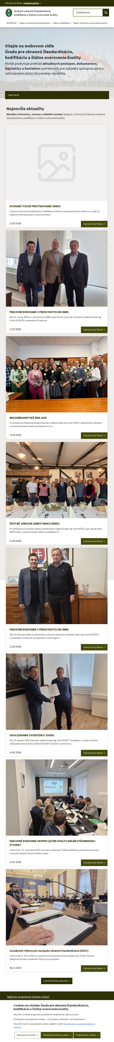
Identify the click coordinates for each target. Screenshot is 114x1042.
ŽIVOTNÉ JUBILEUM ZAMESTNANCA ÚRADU (37, 524)
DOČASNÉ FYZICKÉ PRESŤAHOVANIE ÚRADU (38, 206)
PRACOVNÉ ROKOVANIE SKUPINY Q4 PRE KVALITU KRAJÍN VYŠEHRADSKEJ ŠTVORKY (47, 844)
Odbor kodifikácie (61, 23)
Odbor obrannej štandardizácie (35, 23)
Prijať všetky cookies (86, 1036)
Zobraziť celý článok (93, 224)
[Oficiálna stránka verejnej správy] (32, 3)
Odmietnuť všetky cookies (56, 1036)
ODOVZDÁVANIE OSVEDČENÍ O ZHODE (34, 736)
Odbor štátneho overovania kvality (90, 23)
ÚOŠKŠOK (12, 23)
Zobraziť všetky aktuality (55, 982)
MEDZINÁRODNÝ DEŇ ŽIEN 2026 (30, 418)
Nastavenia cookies (26, 1036)
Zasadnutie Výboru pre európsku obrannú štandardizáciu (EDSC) (51, 953)
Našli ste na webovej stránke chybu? (28, 999)
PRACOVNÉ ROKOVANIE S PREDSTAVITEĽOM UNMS (42, 312)
